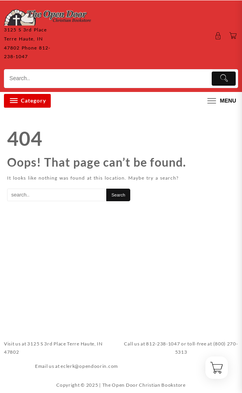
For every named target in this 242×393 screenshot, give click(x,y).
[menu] (220, 100)
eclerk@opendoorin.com (89, 366)
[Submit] (224, 79)
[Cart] (233, 36)
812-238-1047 (163, 344)
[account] (218, 36)
